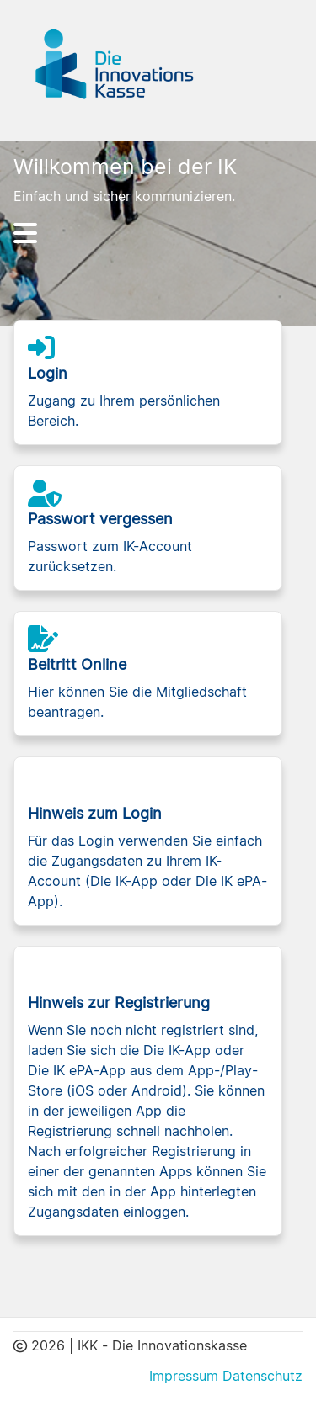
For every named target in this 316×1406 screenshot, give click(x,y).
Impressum (183, 1375)
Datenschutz (262, 1375)
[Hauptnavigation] (158, 233)
